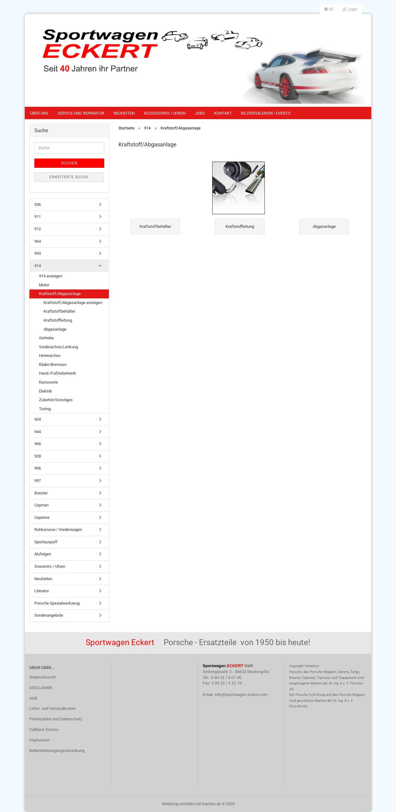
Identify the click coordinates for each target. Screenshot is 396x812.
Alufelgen (42, 554)
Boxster (41, 493)
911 (37, 216)
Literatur (41, 590)
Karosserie (48, 382)
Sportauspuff (46, 542)
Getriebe (46, 338)
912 (37, 229)
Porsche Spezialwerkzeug (57, 603)
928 (37, 456)
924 (37, 419)
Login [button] (350, 9)
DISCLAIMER (40, 687)
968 (37, 443)
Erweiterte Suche (69, 177)
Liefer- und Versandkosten (52, 708)
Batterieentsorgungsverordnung (56, 750)
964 (37, 241)
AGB (33, 698)
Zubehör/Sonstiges (56, 399)
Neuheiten (124, 113)
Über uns (39, 113)
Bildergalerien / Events (266, 113)
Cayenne (42, 517)
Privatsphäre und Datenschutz (55, 719)
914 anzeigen (50, 276)
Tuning (45, 408)
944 (37, 431)
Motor (44, 285)
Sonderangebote (48, 615)
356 (37, 204)
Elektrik (45, 391)
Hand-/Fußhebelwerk (57, 373)
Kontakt (223, 113)
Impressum (39, 740)
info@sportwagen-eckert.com (241, 694)
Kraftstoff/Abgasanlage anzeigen (73, 302)
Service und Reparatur (81, 113)
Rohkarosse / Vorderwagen (58, 529)
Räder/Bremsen (53, 364)
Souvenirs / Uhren (49, 566)
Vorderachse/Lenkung (58, 347)
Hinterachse (49, 355)
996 (37, 468)
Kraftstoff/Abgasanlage (60, 293)
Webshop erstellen (178, 803)
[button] (329, 9)
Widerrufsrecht (42, 677)
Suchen (69, 163)
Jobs (200, 113)
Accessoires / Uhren (165, 113)
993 (37, 253)
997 (37, 480)
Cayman (41, 505)
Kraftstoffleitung (58, 320)
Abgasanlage (55, 329)
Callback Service (43, 729)
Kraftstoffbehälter (59, 311)
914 (37, 265)
